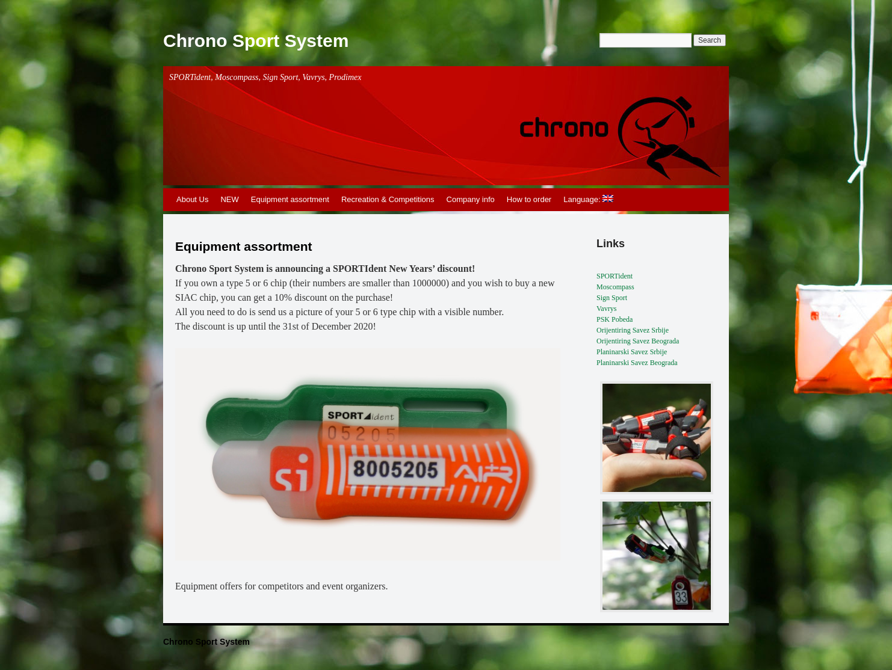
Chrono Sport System (255, 41)
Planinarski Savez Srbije (631, 352)
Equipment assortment (290, 199)
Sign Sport (611, 298)
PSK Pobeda (614, 319)
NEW (229, 199)
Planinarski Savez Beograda (637, 362)
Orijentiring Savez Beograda (637, 341)
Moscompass (615, 287)
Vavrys (606, 308)
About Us (192, 199)
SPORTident (614, 276)
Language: (588, 199)
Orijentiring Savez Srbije (632, 330)
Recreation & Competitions (388, 199)
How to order (529, 199)
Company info (471, 199)
